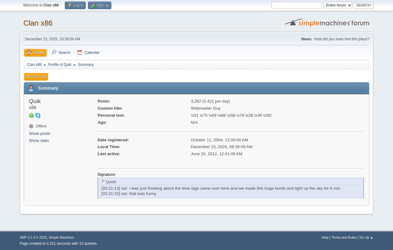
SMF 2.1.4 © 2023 (33, 237)
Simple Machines (61, 237)
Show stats (39, 140)
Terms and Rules (344, 237)
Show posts (39, 133)
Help (325, 237)
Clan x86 (38, 23)
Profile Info (36, 77)
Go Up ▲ (366, 237)
